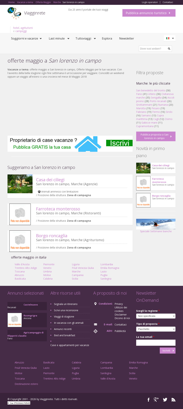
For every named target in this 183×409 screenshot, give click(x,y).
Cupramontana (145, 126)
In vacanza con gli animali (68, 322)
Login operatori (150, 2)
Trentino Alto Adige (26, 268)
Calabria (48, 278)
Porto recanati (158, 101)
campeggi (21, 31)
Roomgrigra (30, 315)
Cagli (156, 119)
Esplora (107, 38)
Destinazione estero (26, 384)
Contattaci (168, 2)
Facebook (149, 399)
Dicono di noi (122, 318)
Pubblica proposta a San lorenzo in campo (154, 136)
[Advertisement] (70, 107)
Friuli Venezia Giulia (83, 268)
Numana (163, 104)
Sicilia (75, 278)
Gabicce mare (149, 122)
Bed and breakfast (64, 335)
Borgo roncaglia (51, 235)
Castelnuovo (31, 304)
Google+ (156, 399)
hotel (16, 27)
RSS (173, 399)
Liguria (76, 264)
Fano (139, 94)
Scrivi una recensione (66, 310)
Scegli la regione (148, 310)
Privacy (119, 303)
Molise (47, 275)
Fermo (156, 112)
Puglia (103, 275)
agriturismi (27, 27)
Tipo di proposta (148, 324)
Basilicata (20, 278)
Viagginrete (34, 13)
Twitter (165, 399)
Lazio (103, 271)
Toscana (20, 271)
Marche (76, 271)
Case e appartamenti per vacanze (69, 345)
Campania (77, 275)
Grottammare (144, 104)
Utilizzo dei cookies (121, 309)
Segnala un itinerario (66, 304)
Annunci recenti (63, 329)
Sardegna (105, 278)
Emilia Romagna (109, 268)
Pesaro (156, 108)
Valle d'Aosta (22, 264)
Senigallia (156, 97)
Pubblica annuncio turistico (146, 13)
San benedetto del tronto (150, 90)
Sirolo (169, 112)
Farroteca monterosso (58, 209)
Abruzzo (19, 275)
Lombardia (106, 264)
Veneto (47, 268)
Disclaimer (121, 314)
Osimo (168, 119)
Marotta (141, 108)
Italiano (170, 38)
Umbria (47, 271)
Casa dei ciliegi (50, 180)
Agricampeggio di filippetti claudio (26, 334)
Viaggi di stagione (64, 316)
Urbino (152, 94)
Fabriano (141, 112)
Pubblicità (120, 331)
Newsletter (126, 38)
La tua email (145, 337)
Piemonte (49, 264)
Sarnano (146, 115)
